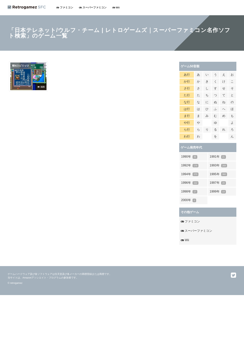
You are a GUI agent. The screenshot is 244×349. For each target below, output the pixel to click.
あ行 (187, 74)
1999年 (218, 191)
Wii (116, 7)
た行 (187, 95)
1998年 (189, 191)
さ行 (187, 88)
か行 (187, 81)
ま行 (187, 115)
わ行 (187, 136)
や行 (187, 122)
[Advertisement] (114, 321)
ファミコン (64, 7)
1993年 (218, 165)
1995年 (218, 174)
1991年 (218, 157)
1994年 (189, 174)
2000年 (188, 200)
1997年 (218, 183)
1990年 (189, 157)
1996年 (189, 183)
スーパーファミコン (93, 7)
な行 (187, 102)
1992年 (189, 165)
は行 (187, 109)
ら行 (187, 129)
